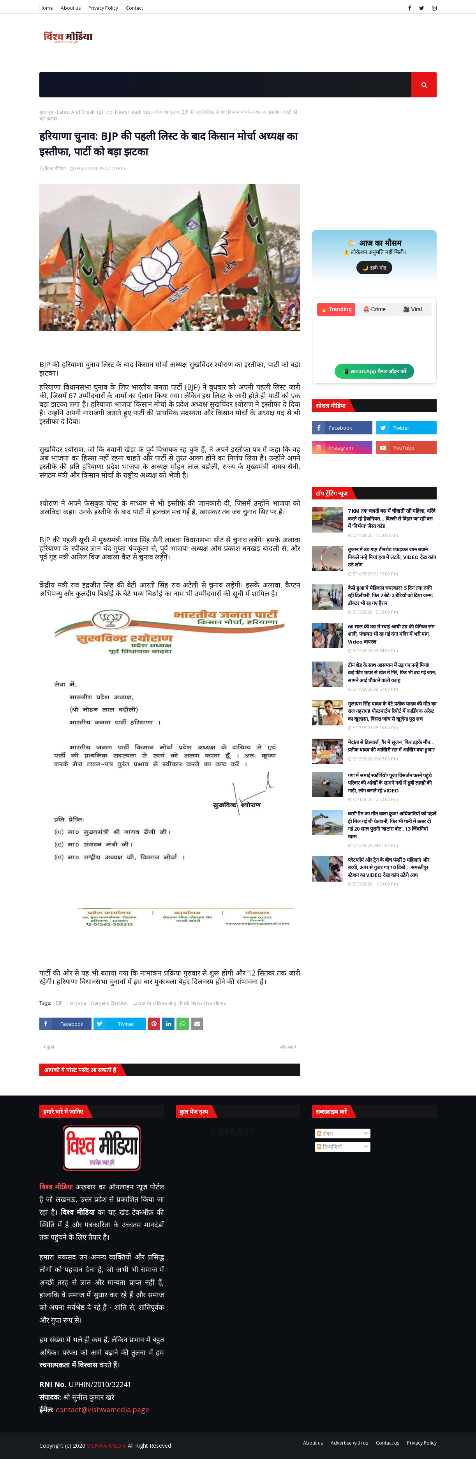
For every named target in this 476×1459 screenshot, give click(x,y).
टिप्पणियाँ (329, 1146)
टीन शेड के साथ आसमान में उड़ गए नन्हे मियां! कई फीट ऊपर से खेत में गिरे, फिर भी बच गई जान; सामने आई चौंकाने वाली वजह (392, 673)
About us (71, 8)
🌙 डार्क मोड (374, 268)
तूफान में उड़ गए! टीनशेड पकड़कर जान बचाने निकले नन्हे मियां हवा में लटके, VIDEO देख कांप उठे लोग (392, 557)
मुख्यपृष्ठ (46, 112)
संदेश (325, 1133)
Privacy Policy (103, 8)
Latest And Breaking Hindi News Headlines (103, 112)
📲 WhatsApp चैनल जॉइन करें (374, 371)
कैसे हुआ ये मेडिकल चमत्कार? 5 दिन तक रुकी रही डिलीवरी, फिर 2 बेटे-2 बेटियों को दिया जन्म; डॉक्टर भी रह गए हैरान (390, 595)
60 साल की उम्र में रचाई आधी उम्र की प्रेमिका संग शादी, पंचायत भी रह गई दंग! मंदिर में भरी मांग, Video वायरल (391, 634)
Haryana (76, 1003)
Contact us (387, 1443)
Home (46, 8)
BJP (59, 1003)
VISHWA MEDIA (106, 1445)
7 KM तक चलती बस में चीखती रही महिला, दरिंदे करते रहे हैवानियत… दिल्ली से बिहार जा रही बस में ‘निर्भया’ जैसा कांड (391, 518)
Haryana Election (109, 1003)
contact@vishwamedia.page (102, 1409)
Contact (134, 8)
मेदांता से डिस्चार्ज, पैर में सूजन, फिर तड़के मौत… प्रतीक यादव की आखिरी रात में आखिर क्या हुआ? (391, 746)
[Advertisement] (374, 169)
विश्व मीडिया (55, 168)
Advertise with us (349, 1443)
